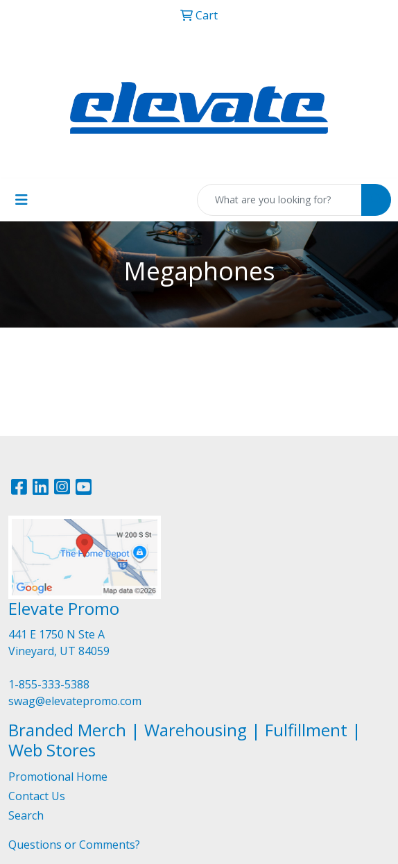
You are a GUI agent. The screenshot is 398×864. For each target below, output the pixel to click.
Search (26, 815)
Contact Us (36, 796)
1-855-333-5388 (48, 684)
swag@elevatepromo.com (74, 701)
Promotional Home (57, 776)
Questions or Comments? (74, 844)
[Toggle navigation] (21, 200)
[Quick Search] (279, 200)
